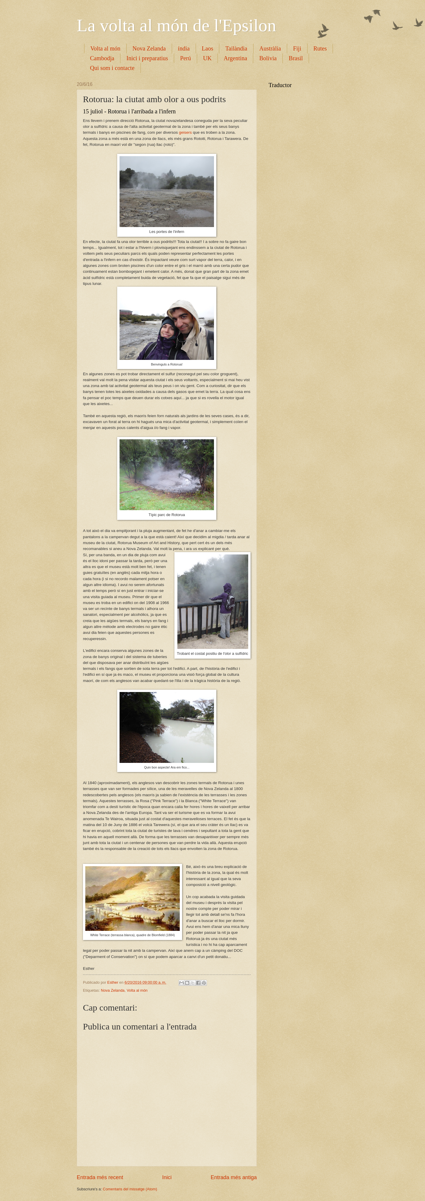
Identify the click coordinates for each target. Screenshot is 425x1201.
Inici (166, 1177)
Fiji (297, 48)
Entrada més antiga (234, 1177)
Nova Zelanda (149, 48)
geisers (185, 132)
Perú (185, 58)
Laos (207, 48)
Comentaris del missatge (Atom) (130, 1189)
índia (184, 48)
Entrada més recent (100, 1177)
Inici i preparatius (147, 58)
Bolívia (268, 58)
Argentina (235, 58)
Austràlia (270, 48)
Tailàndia (236, 48)
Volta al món (105, 48)
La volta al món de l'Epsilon (176, 25)
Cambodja (102, 58)
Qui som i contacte (112, 68)
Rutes (320, 48)
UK (207, 58)
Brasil (296, 58)
